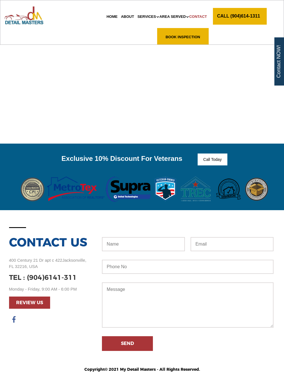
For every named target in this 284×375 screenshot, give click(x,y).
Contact (198, 16)
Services (146, 16)
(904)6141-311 (52, 277)
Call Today (212, 159)
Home (112, 16)
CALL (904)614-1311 (238, 16)
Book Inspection (183, 37)
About (127, 16)
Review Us (29, 302)
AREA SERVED (172, 16)
